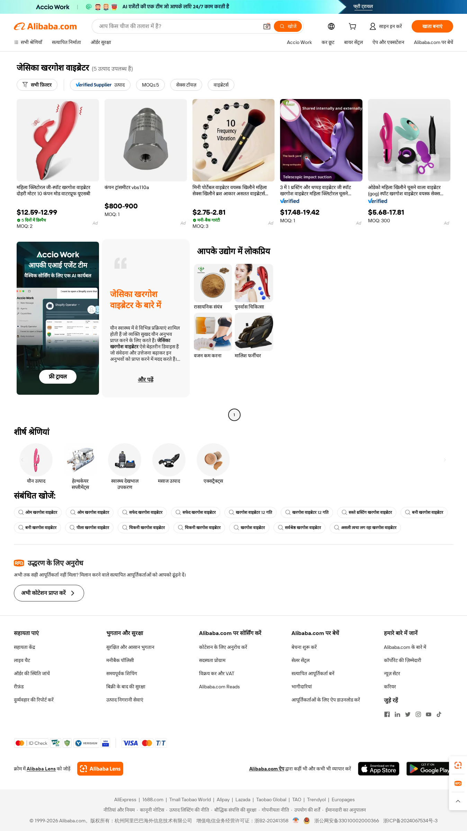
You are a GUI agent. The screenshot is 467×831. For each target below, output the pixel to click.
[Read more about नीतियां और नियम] (118, 810)
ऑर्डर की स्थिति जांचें (32, 673)
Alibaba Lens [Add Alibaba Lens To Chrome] (41, 768)
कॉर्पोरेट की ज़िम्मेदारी (402, 660)
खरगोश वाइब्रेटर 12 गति (250, 512)
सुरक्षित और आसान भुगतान (130, 647)
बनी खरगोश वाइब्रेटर (424, 512)
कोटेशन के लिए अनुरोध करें (223, 647)
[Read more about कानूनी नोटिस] (150, 810)
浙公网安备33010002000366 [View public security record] (346, 820)
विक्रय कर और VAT (216, 673)
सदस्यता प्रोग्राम (212, 660)
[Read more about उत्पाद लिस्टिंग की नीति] (187, 810)
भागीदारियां (301, 686)
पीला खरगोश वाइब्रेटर (89, 527)
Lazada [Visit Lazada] (242, 799)
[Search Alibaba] (178, 26)
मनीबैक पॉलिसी (120, 660)
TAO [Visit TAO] (296, 799)
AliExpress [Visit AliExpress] (125, 799)
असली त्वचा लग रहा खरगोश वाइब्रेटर (365, 527)
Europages (343, 799)
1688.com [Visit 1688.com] (152, 799)
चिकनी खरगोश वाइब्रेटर (143, 527)
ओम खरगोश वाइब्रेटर (37, 512)
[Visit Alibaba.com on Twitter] (408, 714)
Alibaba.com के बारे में (405, 647)
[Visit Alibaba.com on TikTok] (439, 714)
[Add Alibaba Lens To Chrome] (100, 769)
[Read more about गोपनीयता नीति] (274, 810)
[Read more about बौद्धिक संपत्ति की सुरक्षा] (234, 810)
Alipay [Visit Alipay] (223, 799)
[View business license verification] (296, 820)
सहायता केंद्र (24, 647)
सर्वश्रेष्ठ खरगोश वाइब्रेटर (299, 527)
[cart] (354, 27)
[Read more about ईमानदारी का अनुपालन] (344, 810)
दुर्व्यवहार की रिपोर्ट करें (34, 700)
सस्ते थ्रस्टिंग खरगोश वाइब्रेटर (367, 512)
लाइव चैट (22, 660)
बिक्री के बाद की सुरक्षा (125, 686)
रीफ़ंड (19, 686)
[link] (458, 765)
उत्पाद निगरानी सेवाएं (124, 700)
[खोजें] (288, 26)
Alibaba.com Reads (219, 686)
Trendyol (316, 799)
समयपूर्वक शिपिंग (121, 673)
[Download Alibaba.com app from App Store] (378, 769)
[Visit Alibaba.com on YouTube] (428, 714)
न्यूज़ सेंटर (392, 673)
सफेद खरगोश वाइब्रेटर (142, 512)
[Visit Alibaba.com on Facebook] (387, 714)
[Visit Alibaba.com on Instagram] (418, 714)
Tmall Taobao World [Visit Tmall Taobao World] (190, 799)
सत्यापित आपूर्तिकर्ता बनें (312, 673)
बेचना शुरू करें (304, 647)
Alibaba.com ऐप (266, 768)
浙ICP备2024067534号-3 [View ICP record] (410, 820)
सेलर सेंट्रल (300, 660)
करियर (390, 686)
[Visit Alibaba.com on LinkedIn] (397, 714)
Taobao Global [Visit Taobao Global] (271, 799)
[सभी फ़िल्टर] (37, 85)
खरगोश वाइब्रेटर (249, 527)
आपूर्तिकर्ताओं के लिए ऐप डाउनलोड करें (325, 700)
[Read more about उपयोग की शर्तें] (305, 810)
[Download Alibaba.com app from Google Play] (429, 769)
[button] (267, 26)
